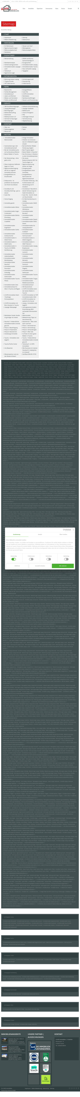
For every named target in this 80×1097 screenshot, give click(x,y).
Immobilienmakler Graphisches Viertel (51, 921)
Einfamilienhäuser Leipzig (59, 479)
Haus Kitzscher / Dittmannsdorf (23, 469)
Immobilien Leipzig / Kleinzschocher (61, 636)
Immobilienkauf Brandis (61, 393)
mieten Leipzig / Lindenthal (13, 724)
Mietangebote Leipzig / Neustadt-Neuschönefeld (31, 734)
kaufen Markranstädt (39, 814)
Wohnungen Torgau (44, 875)
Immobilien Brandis (43, 393)
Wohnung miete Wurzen (55, 885)
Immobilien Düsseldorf (61, 416)
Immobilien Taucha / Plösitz (61, 869)
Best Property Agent (27, 150)
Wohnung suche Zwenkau (70, 895)
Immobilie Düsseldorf (51, 416)
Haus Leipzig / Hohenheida (22, 618)
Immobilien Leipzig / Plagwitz (25, 761)
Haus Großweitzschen (18, 436)
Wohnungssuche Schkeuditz (14, 832)
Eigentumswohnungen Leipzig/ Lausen (11, 785)
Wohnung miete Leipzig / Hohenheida (17, 616)
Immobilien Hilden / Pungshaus (14, 458)
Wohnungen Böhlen (44, 397)
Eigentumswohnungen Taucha (9, 853)
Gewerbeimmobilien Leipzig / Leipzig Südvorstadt (46, 650)
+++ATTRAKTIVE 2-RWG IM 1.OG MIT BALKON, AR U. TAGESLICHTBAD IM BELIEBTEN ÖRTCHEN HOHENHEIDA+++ (44, 622)
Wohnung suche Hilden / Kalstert (17, 448)
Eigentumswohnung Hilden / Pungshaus (30, 454)
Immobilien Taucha (33, 857)
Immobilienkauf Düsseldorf (8, 418)
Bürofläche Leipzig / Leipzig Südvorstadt (26, 650)
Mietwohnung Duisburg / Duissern (53, 407)
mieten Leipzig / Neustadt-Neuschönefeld (11, 740)
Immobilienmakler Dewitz (29, 219)
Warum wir (7, 131)
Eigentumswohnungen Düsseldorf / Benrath (12, 420)
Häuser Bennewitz (22, 381)
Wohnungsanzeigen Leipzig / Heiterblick (59, 605)
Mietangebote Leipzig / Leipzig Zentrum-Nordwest (31, 685)
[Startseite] (10, 8)
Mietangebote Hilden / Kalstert (19, 446)
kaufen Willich (25, 881)
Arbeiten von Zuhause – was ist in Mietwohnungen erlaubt (29, 142)
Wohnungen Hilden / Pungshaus (57, 454)
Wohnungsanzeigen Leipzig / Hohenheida (67, 616)
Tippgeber (24, 71)
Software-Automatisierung (29, 106)
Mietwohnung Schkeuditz (40, 830)
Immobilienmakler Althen (11, 207)
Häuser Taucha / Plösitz (28, 869)
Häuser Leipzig (73, 477)
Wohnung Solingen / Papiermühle (60, 846)
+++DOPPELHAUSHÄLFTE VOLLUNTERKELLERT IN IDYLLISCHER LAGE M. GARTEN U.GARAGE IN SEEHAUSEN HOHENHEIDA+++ (29, 624)
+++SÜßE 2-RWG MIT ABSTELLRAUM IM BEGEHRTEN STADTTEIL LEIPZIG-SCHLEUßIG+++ (21, 777)
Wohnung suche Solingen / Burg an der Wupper (20, 838)
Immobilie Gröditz (34, 442)
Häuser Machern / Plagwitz (31, 793)
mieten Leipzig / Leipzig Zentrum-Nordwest (12, 691)
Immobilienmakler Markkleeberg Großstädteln (50, 976)
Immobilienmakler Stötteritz (49, 925)
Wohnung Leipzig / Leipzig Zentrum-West (43, 708)
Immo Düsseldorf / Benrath (46, 420)
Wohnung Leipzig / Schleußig (68, 773)
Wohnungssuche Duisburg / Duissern (43, 409)
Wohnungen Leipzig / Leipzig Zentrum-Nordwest (25, 687)
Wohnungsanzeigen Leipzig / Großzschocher (44, 587)
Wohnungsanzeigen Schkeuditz (27, 832)
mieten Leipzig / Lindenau (8, 716)
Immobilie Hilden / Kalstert (12, 450)
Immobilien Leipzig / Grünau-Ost (45, 599)
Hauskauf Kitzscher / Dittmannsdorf (27, 471)
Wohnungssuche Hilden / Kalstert (32, 448)
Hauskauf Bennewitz (59, 381)
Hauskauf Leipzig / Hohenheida (29, 620)
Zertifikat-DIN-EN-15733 (28, 354)
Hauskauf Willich (48, 881)
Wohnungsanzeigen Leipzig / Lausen (47, 644)
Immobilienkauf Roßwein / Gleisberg (43, 824)
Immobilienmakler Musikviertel (49, 923)
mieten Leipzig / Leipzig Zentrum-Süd (59, 699)
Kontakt (70, 8)
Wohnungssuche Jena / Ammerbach (16, 465)
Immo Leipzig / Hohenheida (9, 614)
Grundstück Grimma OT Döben (24, 428)
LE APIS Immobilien (27, 94)
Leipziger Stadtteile (27, 108)
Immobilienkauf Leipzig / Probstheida (39, 767)
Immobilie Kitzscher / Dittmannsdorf (68, 469)
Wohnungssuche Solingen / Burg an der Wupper (41, 838)
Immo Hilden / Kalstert (8, 446)
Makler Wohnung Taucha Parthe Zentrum (55, 942)
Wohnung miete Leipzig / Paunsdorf (44, 748)
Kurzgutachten (26, 63)
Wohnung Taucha (60, 855)
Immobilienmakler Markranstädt (36, 959)
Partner (24, 127)
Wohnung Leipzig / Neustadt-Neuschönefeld (65, 738)
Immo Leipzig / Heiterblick (8, 603)
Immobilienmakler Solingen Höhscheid (11, 1024)
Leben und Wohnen (9, 96)
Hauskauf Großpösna (61, 432)
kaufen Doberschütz (39, 403)
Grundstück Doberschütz (20, 403)
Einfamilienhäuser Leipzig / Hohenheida (11, 622)
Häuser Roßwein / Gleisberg (50, 822)
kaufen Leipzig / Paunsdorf (47, 750)
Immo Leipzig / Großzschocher (49, 583)
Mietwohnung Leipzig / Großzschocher (29, 585)
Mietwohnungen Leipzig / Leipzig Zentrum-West (49, 703)
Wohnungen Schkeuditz (51, 830)
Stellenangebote (8, 129)
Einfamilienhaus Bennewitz (8, 383)
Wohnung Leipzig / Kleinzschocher (17, 636)
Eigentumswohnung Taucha (22, 853)
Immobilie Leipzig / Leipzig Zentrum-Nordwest (31, 691)
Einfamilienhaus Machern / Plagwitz (38, 795)
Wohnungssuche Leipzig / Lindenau (36, 714)
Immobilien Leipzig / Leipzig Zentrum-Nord (25, 681)
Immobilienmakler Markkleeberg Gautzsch (31, 976)
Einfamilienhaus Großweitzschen (31, 438)
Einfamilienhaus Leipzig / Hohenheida (61, 620)
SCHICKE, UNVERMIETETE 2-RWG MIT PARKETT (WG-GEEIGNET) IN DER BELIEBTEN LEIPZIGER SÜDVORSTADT (40, 483)
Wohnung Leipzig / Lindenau (68, 714)
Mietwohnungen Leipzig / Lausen (34, 642)
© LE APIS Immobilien (6, 1088)
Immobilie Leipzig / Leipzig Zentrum (60, 671)
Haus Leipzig (67, 477)
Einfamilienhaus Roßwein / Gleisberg (59, 824)
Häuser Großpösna (23, 432)
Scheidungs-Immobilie (10, 334)
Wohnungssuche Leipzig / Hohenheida (50, 616)
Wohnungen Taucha (70, 853)
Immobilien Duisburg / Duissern (44, 411)
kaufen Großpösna (32, 432)
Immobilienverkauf (27, 285)
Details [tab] (40, 534)
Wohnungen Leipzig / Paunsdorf (29, 748)
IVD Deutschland (26, 287)
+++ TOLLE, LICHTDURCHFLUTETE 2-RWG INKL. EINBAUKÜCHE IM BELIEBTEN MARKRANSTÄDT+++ (29, 816)
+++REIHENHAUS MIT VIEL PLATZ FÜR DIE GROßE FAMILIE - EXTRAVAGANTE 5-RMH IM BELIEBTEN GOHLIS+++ (26, 487)
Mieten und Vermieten (10, 98)
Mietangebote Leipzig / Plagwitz (20, 757)
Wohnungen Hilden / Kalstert (61, 446)
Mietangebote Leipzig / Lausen (19, 642)
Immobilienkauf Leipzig (38, 479)
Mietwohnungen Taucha (50, 853)
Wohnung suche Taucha (28, 855)
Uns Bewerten (8, 348)
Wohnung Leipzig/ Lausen (38, 787)
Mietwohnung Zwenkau (37, 895)
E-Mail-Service (26, 83)
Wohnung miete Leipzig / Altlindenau (10, 520)
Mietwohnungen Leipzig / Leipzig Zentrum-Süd (48, 695)
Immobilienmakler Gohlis (11, 230)
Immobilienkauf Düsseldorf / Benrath (39, 424)
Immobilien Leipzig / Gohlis (67, 571)
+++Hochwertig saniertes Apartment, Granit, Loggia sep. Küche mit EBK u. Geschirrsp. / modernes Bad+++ (47, 610)
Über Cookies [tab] (63, 534)
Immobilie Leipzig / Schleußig (21, 775)
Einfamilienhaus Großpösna (14, 434)
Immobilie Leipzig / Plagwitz (12, 761)
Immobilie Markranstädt (50, 814)
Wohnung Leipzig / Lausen (61, 644)
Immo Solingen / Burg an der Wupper (56, 836)
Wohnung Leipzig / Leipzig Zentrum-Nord (43, 679)
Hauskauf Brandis (51, 393)
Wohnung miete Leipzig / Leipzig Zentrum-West (35, 706)
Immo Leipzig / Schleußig (8, 771)
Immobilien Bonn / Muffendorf (39, 389)
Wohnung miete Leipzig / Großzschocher (62, 585)
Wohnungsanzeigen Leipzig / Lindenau (53, 714)
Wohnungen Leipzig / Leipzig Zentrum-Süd (14, 697)
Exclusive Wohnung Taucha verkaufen (17, 944)
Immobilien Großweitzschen (62, 436)
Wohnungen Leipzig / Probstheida (60, 763)
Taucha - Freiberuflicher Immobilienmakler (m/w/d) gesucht (29, 340)
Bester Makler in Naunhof (29, 152)
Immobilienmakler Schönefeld (36, 925)
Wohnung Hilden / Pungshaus (48, 456)
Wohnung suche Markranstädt (61, 812)
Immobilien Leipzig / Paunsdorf (14, 752)
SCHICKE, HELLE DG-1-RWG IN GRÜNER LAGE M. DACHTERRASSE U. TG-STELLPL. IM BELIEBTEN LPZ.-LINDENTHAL (16, 1041)
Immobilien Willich (40, 881)
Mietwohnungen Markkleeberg (62, 799)
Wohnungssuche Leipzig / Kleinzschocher (54, 634)
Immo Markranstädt (38, 812)
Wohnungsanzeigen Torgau (20, 877)
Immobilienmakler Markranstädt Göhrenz (30, 994)
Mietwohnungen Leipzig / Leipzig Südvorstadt (31, 652)
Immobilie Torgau (45, 877)
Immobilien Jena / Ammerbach (15, 467)
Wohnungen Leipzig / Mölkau (53, 728)
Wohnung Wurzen (31, 887)
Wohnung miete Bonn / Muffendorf (10, 387)
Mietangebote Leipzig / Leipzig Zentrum (25, 667)
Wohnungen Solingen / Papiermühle (63, 844)
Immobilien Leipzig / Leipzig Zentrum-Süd (21, 701)
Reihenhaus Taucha (7, 855)
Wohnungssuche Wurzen (8, 887)
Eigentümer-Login (9, 73)
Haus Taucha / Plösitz (17, 869)
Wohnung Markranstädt (29, 814)
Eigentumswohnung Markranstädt (26, 812)
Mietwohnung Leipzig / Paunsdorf (15, 748)
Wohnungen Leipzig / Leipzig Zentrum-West (15, 706)
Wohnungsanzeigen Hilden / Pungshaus (32, 456)
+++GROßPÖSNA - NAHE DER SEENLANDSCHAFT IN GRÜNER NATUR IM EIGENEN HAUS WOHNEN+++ (55, 434)
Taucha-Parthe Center (10, 344)
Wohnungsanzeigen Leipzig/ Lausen (25, 787)
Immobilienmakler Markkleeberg (22, 959)
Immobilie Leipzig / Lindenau (21, 716)
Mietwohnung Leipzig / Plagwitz (49, 757)
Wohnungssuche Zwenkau (8, 897)
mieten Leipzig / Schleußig (8, 775)
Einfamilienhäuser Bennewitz (21, 383)
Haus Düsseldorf (25, 416)
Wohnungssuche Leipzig (38, 477)
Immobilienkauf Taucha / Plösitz (13, 871)
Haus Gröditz (12, 442)
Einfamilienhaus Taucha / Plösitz (27, 871)
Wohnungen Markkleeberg (15, 801)
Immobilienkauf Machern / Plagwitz (23, 795)
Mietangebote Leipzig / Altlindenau (22, 518)
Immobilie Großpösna (41, 432)
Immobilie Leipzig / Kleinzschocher (46, 636)
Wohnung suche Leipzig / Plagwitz (18, 759)
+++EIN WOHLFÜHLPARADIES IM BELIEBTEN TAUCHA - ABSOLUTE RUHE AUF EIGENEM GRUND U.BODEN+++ (41, 865)
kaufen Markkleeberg (18, 804)
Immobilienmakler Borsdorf (9, 961)
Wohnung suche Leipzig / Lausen (17, 644)
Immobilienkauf (8, 94)
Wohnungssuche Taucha (39, 855)
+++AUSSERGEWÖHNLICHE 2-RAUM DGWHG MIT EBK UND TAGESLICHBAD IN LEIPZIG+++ (48, 575)
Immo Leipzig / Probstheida (46, 763)
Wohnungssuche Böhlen (8, 399)
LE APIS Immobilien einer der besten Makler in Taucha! (29, 291)
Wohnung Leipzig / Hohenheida (9, 618)
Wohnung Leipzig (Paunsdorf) (48, 505)
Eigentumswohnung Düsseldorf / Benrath (31, 420)
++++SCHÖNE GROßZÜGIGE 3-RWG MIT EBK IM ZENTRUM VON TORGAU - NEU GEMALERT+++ (55, 879)
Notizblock (7, 52)
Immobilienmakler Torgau (29, 279)
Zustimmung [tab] (16, 534)
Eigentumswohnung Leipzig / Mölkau (28, 728)
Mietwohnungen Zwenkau (26, 895)
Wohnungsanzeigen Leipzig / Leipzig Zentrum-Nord (23, 679)
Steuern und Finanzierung (29, 100)
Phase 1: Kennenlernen (28, 325)
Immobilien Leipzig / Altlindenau (41, 522)
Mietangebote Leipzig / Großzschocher (65, 583)
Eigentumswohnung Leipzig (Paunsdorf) (29, 503)
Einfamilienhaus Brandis (72, 393)
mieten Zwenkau (40, 897)
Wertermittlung (8, 58)
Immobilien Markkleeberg (49, 804)
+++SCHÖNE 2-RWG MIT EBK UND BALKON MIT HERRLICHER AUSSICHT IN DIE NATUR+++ (50, 450)
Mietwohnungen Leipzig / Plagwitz (35, 757)
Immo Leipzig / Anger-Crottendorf (10, 526)
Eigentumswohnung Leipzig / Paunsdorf (30, 746)
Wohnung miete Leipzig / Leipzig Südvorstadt (18, 654)
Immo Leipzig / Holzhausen (8, 626)
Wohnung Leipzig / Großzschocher (61, 587)
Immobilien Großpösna (51, 432)
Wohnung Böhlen (30, 399)
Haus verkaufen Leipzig (28, 69)
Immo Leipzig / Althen (40, 512)
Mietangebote (26, 48)
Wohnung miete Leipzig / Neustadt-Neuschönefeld (45, 736)
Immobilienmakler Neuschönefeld (64, 923)
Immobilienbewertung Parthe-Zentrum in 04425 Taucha (14, 942)
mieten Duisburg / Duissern (18, 411)
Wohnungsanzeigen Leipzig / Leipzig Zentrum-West (23, 708)
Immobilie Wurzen (46, 887)
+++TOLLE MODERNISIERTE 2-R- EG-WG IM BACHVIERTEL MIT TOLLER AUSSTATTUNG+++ (54, 710)
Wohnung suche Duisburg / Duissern (27, 409)
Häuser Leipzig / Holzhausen (49, 626)
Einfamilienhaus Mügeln (71, 818)
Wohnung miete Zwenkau (58, 895)
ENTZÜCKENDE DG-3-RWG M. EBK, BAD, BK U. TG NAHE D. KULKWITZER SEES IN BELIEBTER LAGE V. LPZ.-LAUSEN (44, 789)
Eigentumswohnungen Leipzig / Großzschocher (13, 583)
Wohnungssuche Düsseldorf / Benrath (20, 422)
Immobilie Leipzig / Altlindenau (27, 522)
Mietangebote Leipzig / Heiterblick (22, 603)
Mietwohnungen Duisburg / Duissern (38, 407)
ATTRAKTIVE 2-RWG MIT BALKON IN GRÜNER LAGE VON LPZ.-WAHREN (54, 485)
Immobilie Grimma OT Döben (61, 428)
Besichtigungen (8, 110)
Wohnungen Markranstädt (48, 812)
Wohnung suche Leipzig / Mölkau (66, 728)
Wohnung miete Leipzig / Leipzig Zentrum (23, 669)
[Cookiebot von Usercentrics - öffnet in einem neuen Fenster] (64, 530)
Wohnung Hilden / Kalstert (61, 448)
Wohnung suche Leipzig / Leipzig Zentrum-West (55, 706)
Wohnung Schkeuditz (39, 832)
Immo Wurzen (6, 885)
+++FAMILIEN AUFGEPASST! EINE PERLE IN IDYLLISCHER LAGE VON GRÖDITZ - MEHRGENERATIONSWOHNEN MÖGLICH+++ (40, 444)
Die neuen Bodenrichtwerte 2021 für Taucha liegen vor (29, 160)
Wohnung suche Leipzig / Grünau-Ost (27, 597)
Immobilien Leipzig (29, 479)
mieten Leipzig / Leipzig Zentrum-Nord (61, 679)
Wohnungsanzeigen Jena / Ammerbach (33, 465)
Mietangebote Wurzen (14, 885)
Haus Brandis (12, 393)
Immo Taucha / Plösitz (7, 869)
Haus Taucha (68, 855)
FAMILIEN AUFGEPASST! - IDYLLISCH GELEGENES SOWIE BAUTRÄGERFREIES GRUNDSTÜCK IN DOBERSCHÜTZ (32, 405)
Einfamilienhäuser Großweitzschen (46, 438)
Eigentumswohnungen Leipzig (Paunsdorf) (12, 503)
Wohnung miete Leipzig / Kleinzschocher (18, 634)
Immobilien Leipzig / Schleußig (34, 775)
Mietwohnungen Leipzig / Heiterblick (37, 603)
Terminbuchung (26, 119)
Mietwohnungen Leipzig (50, 475)
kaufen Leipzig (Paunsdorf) (60, 505)
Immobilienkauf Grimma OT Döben (15, 430)
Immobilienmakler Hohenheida (9, 923)
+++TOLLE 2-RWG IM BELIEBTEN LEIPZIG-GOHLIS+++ (64, 493)
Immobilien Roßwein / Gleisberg (14, 824)
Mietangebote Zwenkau (15, 895)
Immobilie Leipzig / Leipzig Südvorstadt (56, 657)
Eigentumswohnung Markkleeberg (26, 799)
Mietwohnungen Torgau (24, 875)
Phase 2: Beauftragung (10, 328)
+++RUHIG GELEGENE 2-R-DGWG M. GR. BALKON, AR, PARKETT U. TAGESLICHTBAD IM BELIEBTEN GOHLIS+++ (40, 573)
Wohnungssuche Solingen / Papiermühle (24, 846)
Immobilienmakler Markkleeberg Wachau (34, 979)
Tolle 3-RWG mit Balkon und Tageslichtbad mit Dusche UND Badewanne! (24, 640)
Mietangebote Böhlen (14, 397)
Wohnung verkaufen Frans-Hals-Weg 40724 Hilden (13, 1009)
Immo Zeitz (5, 891)
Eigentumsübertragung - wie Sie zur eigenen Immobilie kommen (11, 170)
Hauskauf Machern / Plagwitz (9, 795)
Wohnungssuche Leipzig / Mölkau (10, 730)
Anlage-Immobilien (27, 138)
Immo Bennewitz (6, 381)
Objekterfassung (26, 121)
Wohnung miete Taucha (17, 855)
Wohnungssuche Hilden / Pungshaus (16, 456)
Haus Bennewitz (14, 381)
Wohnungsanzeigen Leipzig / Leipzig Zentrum (12, 671)
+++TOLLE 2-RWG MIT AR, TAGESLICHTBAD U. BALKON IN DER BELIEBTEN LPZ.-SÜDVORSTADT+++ (29, 661)
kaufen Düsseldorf (42, 416)
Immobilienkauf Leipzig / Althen (12, 516)
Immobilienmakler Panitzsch (9, 959)
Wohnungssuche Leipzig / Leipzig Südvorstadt (57, 654)
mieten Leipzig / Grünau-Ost (18, 599)
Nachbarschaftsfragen (28, 98)
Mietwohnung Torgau (34, 875)
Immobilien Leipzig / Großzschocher (46, 589)
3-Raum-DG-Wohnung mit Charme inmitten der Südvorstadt (39, 493)
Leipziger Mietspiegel (10, 307)
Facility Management (9, 92)
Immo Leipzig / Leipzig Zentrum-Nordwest (12, 685)
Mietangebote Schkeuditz (16, 830)
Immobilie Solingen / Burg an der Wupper (46, 840)
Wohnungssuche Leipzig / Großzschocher (25, 587)
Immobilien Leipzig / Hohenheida (16, 620)
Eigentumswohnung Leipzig (22, 475)
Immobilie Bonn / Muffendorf (26, 389)
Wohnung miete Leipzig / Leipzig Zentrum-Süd (33, 697)
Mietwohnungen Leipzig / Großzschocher (11, 585)
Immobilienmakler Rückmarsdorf (22, 925)
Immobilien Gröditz (42, 442)
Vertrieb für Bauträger (10, 119)
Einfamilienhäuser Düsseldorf (33, 418)
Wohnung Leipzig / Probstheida (53, 765)
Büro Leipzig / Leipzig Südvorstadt (10, 650)
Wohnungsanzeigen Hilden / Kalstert (47, 448)
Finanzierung (25, 81)
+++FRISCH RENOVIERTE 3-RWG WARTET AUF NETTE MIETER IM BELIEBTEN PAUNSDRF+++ (30, 755)
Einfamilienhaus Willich (67, 881)
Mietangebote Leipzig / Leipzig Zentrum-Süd (28, 695)
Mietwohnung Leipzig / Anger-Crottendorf (64, 526)
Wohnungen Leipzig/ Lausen (52, 785)
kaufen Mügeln (26, 818)
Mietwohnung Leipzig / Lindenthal (53, 720)
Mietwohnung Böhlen (34, 397)
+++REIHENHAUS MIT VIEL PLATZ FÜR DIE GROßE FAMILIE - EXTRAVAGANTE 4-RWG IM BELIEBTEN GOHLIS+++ (35, 579)
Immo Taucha (32, 853)
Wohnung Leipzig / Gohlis (24, 571)
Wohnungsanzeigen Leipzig (50, 477)
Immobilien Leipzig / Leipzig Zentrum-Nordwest (52, 691)
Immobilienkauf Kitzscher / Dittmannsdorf (44, 471)
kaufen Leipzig (6, 479)
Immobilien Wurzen (55, 887)
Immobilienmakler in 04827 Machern (52, 959)
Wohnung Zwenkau (32, 897)
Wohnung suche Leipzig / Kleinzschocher (36, 634)
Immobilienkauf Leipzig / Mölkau (13, 732)
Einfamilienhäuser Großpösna (27, 434)
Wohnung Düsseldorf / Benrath (53, 422)
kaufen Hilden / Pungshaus (60, 456)
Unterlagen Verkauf (27, 117)
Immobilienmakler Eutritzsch (36, 921)
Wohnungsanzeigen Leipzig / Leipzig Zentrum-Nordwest (42, 689)
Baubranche (7, 90)
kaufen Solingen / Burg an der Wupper (29, 840)
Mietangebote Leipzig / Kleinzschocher (25, 632)
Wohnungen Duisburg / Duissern (68, 407)
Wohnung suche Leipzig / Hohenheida (33, 616)
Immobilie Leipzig (20, 479)
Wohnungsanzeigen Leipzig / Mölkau (25, 730)
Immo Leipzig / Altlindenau (8, 518)
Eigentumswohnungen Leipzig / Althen (11, 512)
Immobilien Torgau (53, 877)
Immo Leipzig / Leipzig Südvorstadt (64, 650)
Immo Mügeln (6, 818)
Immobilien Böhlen (53, 399)
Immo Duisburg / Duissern (8, 407)
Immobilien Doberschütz (60, 403)
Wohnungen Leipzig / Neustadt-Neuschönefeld (24, 736)
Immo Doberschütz (30, 403)
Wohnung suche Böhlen (65, 397)
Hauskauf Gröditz (50, 442)
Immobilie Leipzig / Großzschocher (31, 589)
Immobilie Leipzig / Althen (60, 514)
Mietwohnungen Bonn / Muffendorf (36, 385)
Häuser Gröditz (19, 442)
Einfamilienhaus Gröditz (71, 442)
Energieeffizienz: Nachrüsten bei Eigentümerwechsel (27, 176)
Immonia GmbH (11, 1090)
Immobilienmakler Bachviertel (23, 921)
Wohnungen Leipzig (69, 475)
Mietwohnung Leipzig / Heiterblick (53, 603)
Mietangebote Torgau (14, 875)
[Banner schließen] (73, 529)
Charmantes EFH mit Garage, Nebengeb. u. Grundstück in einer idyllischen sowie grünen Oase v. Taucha (28, 859)
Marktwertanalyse (9, 63)
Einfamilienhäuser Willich (8, 883)
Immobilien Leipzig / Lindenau (33, 716)
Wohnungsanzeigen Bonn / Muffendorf (58, 387)
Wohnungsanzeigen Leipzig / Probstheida (38, 765)
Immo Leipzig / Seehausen (26, 781)
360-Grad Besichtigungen (11, 106)
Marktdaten (25, 96)
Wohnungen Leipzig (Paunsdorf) (57, 503)
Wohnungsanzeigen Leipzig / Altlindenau (60, 520)
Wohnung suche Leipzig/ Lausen (65, 785)
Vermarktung (7, 121)
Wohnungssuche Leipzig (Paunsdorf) (16, 505)
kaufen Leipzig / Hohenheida (48, 618)
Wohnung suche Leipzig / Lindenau (21, 714)
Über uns (6, 127)
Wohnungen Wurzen (45, 885)
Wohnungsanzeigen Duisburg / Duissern (60, 409)
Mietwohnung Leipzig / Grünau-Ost (54, 595)
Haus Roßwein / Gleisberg (38, 822)
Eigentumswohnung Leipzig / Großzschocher (33, 583)
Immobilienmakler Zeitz (10, 285)
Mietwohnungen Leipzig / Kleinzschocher (42, 632)
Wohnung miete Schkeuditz (62, 830)
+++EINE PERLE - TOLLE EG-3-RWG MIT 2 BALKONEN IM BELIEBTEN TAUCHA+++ (27, 863)
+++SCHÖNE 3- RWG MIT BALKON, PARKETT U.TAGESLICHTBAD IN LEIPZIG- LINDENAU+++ (29, 491)
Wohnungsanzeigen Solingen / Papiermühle (43, 846)
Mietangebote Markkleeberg (49, 799)
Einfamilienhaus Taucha (61, 857)
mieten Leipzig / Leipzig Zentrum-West (61, 708)
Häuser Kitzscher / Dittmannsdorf (38, 469)
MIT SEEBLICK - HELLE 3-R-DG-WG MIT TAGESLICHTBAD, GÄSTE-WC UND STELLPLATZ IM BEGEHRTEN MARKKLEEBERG (37, 808)
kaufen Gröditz (26, 442)
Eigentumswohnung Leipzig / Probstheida (31, 763)
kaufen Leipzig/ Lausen (50, 787)
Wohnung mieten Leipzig (11, 79)
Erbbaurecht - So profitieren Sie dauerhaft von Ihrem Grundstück (11, 183)
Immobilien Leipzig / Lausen (24, 646)
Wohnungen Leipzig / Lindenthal (67, 720)
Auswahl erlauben (40, 565)
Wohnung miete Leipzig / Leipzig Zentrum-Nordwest (47, 687)
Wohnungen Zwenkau (47, 895)
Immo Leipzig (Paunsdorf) (44, 503)
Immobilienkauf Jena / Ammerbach (29, 467)
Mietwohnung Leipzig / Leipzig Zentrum (61, 667)
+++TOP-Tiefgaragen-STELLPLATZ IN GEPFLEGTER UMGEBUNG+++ (31, 783)
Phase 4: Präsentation (10, 330)
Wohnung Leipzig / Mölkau (39, 730)
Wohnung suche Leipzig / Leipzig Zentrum (41, 669)
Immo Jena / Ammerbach (43, 463)
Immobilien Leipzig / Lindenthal (40, 724)
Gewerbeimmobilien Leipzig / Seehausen (11, 781)
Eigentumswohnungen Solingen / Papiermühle (13, 844)
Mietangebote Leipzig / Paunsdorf (57, 746)
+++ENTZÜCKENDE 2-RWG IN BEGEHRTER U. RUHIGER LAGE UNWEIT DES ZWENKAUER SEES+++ (40, 902)
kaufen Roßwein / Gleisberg (62, 822)
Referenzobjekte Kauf (10, 50)
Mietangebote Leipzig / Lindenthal (22, 720)
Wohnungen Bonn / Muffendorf (65, 385)
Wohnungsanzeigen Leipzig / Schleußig (53, 773)
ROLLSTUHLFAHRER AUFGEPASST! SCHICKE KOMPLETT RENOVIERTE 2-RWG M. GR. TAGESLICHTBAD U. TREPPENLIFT (16, 1049)
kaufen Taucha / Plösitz (38, 869)
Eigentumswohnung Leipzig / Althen (27, 512)
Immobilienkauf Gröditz (60, 442)
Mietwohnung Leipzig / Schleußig (51, 771)
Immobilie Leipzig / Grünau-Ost (31, 599)
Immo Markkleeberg (38, 799)
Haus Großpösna (14, 432)
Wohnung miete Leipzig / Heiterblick (10, 605)
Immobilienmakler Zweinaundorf (10, 927)
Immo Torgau (6, 875)
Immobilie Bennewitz (39, 381)
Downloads (7, 115)
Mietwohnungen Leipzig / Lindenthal (37, 720)
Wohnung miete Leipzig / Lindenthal (10, 722)
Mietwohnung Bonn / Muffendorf (51, 385)
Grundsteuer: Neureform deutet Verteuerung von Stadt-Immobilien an (29, 191)
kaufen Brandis (26, 393)
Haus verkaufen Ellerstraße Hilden (32, 1009)
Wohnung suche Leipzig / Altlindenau (27, 520)
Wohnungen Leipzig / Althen (51, 512)
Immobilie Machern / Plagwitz (55, 793)
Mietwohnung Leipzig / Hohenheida (55, 614)
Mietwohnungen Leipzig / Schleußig (36, 771)
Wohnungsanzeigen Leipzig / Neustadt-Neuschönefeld (43, 738)
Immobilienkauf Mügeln (60, 818)
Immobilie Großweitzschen (50, 436)
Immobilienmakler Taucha (29, 67)
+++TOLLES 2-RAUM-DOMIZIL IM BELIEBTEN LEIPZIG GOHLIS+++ (55, 495)
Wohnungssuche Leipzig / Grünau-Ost (44, 597)
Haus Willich (11, 881)
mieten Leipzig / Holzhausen (61, 626)
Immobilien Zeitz (25, 891)
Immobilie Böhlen (45, 399)
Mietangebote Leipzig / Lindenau (21, 712)
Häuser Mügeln (19, 818)
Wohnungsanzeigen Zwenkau (21, 897)
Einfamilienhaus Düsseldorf (21, 418)
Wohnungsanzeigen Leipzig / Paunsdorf (20, 750)
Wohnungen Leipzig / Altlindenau (69, 518)
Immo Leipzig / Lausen (8, 642)
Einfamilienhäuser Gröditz (8, 444)
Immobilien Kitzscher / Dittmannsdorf (11, 471)
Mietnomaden (26, 315)
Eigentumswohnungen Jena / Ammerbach (11, 463)
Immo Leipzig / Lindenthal (8, 720)
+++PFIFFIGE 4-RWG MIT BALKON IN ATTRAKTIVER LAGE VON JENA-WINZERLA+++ (55, 467)
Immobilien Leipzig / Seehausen (9, 783)
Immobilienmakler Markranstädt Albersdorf (12, 994)
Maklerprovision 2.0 (9, 117)
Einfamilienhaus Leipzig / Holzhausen (30, 628)
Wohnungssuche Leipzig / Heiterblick (42, 605)
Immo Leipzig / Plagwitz (8, 757)
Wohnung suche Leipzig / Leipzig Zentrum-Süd (53, 697)
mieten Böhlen (37, 399)
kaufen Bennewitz (30, 381)
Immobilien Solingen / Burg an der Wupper (65, 840)
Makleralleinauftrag (9, 112)
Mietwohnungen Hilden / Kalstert (34, 446)
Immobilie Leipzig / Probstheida (9, 767)
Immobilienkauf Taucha (50, 857)
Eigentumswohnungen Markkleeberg (10, 799)
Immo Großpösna (7, 432)
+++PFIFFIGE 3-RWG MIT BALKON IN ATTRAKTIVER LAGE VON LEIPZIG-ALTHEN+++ (37, 516)
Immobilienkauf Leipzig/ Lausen (13, 789)
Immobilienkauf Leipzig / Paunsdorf (29, 752)
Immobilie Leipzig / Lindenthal (26, 724)
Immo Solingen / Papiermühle (48, 844)
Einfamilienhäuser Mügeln (8, 820)
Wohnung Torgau (30, 877)
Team (23, 129)
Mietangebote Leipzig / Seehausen (40, 781)
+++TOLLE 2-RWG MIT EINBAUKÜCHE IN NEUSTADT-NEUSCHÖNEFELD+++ (41, 742)
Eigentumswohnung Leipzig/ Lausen (27, 785)
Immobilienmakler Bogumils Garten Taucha (36, 942)
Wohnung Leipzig (60, 477)
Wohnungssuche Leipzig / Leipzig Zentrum (59, 669)
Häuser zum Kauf (26, 46)
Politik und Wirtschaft (10, 100)
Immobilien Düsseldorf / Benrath (24, 424)
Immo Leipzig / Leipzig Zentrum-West (11, 703)
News (56, 8)
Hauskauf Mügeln (51, 818)
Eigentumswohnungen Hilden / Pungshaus (12, 454)
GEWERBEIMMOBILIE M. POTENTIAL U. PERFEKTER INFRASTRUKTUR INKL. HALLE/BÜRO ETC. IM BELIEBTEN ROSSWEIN (37, 826)
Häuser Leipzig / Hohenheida (35, 618)
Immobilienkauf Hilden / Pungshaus (29, 458)
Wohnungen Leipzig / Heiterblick (67, 603)
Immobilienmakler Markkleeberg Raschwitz (16, 979)
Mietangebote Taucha (40, 853)
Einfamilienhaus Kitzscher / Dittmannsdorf (62, 471)
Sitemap (24, 37)
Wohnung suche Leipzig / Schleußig (21, 773)
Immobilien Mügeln (42, 818)
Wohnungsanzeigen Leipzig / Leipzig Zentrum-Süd (22, 699)
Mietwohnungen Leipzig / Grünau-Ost (39, 595)
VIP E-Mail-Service (9, 83)
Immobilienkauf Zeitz (33, 891)
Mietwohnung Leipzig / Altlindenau (54, 518)
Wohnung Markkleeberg (8, 804)
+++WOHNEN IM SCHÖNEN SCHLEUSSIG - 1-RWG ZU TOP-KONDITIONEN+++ (57, 775)
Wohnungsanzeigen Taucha (50, 855)
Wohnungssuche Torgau (8, 877)
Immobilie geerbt (8, 203)
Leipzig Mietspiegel (9, 108)
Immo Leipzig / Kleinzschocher (9, 632)
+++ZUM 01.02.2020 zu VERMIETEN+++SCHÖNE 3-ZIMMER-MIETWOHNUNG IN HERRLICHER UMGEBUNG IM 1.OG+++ (50, 452)
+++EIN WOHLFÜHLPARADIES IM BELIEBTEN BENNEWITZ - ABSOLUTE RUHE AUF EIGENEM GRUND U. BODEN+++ (52, 383)
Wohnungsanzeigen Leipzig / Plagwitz (48, 759)
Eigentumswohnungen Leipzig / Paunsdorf (12, 746)
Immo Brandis (6, 393)
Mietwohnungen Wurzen (25, 885)
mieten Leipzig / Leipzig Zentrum (45, 671)
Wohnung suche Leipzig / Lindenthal (26, 722)
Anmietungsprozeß (27, 79)
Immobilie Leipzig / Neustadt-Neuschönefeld (30, 740)
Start (24, 8)
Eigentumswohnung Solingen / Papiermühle (32, 844)
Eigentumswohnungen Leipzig (9, 475)
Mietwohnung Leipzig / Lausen (47, 642)
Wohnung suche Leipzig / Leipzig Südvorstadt (37, 654)
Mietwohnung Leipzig (60, 475)
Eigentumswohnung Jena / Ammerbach (29, 463)
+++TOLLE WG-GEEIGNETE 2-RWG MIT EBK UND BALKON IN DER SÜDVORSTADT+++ (26, 659)
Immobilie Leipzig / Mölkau (62, 730)
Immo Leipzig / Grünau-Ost (8, 595)
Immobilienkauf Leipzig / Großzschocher (63, 589)
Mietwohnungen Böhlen (24, 397)
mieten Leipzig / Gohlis (45, 571)
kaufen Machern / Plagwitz (43, 793)
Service (63, 8)
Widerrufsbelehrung (9, 39)
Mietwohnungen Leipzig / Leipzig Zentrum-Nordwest (54, 685)
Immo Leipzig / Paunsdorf (44, 746)
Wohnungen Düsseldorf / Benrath (60, 420)
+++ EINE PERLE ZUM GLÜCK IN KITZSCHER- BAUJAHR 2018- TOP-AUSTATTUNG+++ (39, 473)
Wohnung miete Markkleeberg (27, 801)
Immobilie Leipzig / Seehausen (66, 781)
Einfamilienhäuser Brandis (8, 395)
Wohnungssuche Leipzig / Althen (10, 514)
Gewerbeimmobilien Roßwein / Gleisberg (11, 822)
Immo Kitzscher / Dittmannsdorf (10, 469)
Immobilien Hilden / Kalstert (24, 450)
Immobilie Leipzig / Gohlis (56, 571)
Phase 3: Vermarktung (28, 328)
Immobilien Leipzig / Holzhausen (15, 628)
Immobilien (31, 8)
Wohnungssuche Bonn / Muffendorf (41, 387)
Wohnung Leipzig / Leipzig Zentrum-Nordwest (64, 689)
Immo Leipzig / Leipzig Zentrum (9, 667)
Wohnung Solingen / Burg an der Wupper (11, 840)
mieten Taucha (17, 857)
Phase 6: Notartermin (10, 332)
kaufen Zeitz (11, 891)
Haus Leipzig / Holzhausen (36, 626)
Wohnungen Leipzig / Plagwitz (62, 757)
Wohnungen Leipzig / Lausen (61, 642)
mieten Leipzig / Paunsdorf (59, 750)
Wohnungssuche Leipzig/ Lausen (10, 787)
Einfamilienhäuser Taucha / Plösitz (42, 871)
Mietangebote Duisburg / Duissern (22, 407)
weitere (6, 135)
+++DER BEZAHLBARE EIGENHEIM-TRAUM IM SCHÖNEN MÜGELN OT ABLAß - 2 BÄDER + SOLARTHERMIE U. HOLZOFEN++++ (41, 820)
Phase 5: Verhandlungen (29, 330)
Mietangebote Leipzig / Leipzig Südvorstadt (12, 652)
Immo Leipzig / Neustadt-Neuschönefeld (11, 734)
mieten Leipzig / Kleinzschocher (31, 636)
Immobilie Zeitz (17, 891)
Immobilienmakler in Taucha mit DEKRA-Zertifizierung (9, 248)
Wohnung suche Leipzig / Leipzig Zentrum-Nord (56, 677)
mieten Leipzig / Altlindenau (15, 522)
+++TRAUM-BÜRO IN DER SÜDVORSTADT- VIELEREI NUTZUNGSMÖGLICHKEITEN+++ (31, 663)
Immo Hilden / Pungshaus (44, 454)
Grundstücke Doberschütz (8, 403)
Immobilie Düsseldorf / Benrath (9, 424)
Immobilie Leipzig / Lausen (12, 646)
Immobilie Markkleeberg (38, 804)
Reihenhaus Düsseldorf (16, 416)
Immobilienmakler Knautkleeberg (24, 923)
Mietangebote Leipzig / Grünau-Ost (22, 595)
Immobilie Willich (32, 881)
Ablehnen (17, 565)
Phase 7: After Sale (27, 332)
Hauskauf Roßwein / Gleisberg (28, 824)
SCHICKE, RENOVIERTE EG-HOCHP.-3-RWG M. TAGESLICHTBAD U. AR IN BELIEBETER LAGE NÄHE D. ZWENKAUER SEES (15, 1057)
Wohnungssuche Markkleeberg (54, 801)
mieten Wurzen (38, 887)
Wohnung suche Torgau (65, 875)
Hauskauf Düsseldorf (70, 416)
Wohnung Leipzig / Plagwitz (62, 759)
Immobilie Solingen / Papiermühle (16, 848)
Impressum (7, 37)
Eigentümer (39, 8)
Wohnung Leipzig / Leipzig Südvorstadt (24, 657)
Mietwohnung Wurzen (35, 885)
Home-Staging (8, 199)
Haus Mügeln (12, 818)
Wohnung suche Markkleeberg (41, 801)
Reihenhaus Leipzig (7, 477)
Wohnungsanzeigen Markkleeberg (69, 801)
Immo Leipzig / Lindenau (8, 712)
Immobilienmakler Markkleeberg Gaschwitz (12, 976)
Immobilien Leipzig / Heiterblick (40, 608)
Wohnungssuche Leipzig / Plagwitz (33, 759)
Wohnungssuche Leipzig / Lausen (32, 644)
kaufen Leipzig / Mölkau (51, 730)
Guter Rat (24, 92)
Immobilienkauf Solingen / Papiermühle (47, 848)
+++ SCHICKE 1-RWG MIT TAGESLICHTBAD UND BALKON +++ (45, 761)
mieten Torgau (37, 877)
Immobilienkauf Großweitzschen (17, 438)
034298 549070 (6, 1)
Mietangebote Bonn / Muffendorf (21, 385)
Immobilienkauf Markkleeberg (62, 804)
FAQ (23, 115)
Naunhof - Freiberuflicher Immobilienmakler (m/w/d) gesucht (11, 323)
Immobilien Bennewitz (49, 381)
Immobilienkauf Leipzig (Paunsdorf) (29, 507)
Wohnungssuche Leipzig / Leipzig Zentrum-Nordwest (19, 689)
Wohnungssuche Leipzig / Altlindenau (43, 520)
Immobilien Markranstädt (60, 814)
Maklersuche (25, 110)
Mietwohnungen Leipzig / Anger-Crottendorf (45, 526)
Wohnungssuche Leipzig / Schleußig (37, 773)
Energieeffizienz (26, 90)
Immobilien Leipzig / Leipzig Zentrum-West (25, 710)
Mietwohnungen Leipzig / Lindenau (36, 712)
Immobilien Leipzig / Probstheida (24, 767)
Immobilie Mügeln (34, 818)
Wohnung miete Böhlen (54, 397)
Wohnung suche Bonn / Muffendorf (26, 387)
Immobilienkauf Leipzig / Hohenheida (45, 620)
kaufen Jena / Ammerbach (59, 465)
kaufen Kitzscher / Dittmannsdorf (53, 469)
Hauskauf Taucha (41, 857)
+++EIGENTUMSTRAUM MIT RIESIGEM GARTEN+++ (34, 842)
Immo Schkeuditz (6, 830)
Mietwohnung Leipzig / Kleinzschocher (59, 632)
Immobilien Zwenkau (58, 897)
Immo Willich (5, 881)
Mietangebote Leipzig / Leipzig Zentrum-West (28, 703)
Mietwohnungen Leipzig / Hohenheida (39, 614)
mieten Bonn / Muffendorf (13, 389)
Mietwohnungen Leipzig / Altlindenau (38, 518)
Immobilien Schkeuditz (67, 832)
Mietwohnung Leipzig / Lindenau (51, 712)
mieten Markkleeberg (28, 804)
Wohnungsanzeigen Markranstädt (16, 814)
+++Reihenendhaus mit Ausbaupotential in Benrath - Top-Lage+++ (54, 418)
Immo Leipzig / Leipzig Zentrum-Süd (10, 695)
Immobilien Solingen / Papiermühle (31, 848)
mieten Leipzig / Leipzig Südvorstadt (40, 657)
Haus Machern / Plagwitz (19, 793)
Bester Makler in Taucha (10, 154)
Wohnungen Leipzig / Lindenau (65, 712)
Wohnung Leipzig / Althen (38, 514)
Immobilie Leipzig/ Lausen (60, 787)
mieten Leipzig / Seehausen (53, 781)
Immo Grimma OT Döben (36, 428)
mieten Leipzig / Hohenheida (61, 618)
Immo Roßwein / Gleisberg (26, 822)
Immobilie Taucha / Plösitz (49, 869)
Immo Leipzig (31, 475)
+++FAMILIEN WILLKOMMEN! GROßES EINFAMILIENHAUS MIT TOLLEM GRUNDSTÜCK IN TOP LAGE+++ (36, 395)
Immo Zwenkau (6, 895)
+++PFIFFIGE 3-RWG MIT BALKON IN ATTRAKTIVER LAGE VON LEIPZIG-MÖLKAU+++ (38, 732)
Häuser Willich (18, 881)
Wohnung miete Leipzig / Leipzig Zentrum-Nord (35, 677)
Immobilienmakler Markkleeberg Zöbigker (52, 979)
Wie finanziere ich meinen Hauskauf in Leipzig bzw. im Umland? (29, 350)
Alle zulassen (62, 565)
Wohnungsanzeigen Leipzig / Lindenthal (59, 722)
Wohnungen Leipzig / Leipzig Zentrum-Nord (15, 677)
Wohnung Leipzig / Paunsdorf (35, 750)
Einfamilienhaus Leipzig (49, 479)
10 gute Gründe (8, 81)
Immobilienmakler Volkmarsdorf (62, 925)
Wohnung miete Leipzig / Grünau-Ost (11, 597)
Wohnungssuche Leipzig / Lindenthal (42, 722)
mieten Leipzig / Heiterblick (13, 608)
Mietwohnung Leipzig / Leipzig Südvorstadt (51, 652)
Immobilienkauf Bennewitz (69, 381)
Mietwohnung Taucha (60, 853)
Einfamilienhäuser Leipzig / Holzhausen (47, 628)
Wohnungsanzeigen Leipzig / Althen (25, 514)
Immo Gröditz (6, 442)
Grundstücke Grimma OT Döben (10, 428)
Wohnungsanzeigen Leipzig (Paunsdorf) (33, 505)
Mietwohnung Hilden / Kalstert (47, 446)
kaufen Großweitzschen (39, 436)
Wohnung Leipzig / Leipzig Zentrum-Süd (42, 699)
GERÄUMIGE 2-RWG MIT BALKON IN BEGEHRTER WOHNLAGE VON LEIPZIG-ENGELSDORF (22, 495)
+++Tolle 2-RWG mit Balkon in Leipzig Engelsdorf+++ (34, 489)
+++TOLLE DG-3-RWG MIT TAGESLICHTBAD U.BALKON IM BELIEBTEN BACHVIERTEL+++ (28, 673)
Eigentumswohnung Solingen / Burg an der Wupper (37, 836)
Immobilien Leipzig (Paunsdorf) (14, 507)
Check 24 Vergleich (27, 112)
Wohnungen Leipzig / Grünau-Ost (70, 595)
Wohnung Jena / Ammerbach (48, 465)
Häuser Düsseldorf (33, 416)
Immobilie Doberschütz (49, 403)
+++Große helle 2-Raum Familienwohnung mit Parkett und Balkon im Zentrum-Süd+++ (49, 701)
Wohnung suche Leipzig (28, 477)
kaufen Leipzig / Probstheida (67, 765)
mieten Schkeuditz (48, 832)
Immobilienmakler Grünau (65, 921)
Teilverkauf (7, 71)
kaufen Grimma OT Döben (48, 428)
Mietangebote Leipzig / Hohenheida (22, 614)
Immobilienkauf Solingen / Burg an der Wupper (13, 842)
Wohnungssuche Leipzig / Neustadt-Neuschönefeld (20, 738)
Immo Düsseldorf (6, 416)
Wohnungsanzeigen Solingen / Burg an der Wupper (62, 838)
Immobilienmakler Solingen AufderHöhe (28, 1024)
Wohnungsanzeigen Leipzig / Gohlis (10, 571)
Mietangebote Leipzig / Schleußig (21, 771)
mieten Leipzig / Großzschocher (16, 589)
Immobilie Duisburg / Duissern (30, 411)
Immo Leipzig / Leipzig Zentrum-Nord (11, 675)
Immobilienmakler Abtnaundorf (9, 921)
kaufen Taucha (10, 857)
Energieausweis (26, 168)
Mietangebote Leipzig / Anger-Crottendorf (26, 526)
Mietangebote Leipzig (39, 475)
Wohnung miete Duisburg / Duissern (10, 409)
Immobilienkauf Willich (57, 881)
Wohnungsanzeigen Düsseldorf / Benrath (37, 422)
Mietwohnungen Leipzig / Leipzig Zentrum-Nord (49, 675)
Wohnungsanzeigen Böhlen (20, 399)
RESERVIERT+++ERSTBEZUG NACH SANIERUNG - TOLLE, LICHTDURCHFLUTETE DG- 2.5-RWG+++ (49, 810)
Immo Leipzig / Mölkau (41, 728)
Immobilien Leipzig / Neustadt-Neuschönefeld (50, 740)
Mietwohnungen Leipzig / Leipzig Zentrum (43, 667)
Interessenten (49, 8)
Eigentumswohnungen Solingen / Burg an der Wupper (14, 836)
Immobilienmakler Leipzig (29, 65)
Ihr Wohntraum (8, 46)
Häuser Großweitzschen (28, 436)
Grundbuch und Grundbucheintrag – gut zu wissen (11, 191)
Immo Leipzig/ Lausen (40, 785)
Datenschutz (25, 39)
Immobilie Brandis (34, 393)
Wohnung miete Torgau (54, 875)
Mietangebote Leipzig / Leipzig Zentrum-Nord (28, 675)
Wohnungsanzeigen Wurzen (20, 887)
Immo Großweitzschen (8, 436)
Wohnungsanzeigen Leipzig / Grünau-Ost (61, 597)
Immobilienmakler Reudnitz (9, 925)
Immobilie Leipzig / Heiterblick (26, 608)
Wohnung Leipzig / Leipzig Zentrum (30, 671)
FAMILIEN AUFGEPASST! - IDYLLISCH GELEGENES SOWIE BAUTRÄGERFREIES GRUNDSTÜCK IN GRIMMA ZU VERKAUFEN (48, 430)
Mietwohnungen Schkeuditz (28, 830)
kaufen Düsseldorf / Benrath (67, 422)
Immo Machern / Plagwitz (8, 793)
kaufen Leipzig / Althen (49, 514)
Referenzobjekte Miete (28, 50)
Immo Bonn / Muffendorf (8, 385)
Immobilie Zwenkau (49, 897)
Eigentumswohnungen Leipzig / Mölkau (11, 728)
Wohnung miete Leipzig (17, 477)
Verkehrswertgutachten (10, 65)
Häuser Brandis (19, 393)
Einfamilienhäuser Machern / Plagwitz (55, 795)
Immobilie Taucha (24, 857)
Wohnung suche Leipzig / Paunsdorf (60, 748)
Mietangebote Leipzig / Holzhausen (22, 626)
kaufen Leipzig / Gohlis (35, 571)
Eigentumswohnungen (10, 48)
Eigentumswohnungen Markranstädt (10, 812)
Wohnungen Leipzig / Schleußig (65, 771)
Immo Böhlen (6, 397)
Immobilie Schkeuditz (57, 832)
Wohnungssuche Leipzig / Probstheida (20, 765)
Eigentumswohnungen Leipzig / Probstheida (12, 763)
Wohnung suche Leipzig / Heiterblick (26, 605)
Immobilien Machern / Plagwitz (68, 793)
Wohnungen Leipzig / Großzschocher (46, 585)
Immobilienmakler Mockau (37, 923)
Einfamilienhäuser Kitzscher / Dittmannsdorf (12, 473)
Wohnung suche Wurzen (66, 885)
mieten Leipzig (13, 479)
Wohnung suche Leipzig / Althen (65, 512)
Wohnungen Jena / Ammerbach (56, 463)
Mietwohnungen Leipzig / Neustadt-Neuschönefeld (52, 734)
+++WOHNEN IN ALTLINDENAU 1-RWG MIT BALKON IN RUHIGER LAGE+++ (51, 497)
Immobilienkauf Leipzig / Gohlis (9, 573)
